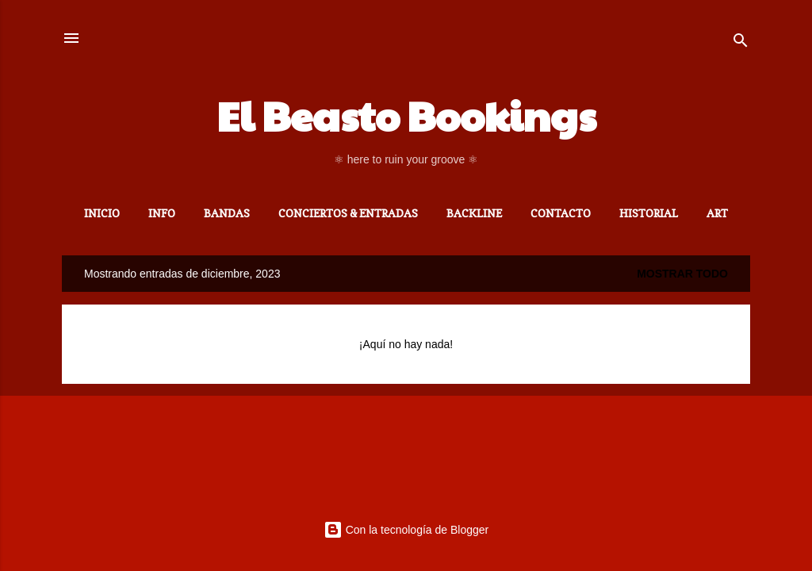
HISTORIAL (648, 213)
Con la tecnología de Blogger (406, 529)
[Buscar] (740, 43)
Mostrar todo (682, 273)
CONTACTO (560, 213)
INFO (161, 213)
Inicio (102, 213)
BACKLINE (474, 213)
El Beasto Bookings (406, 115)
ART (717, 213)
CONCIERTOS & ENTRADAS (348, 213)
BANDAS (227, 213)
